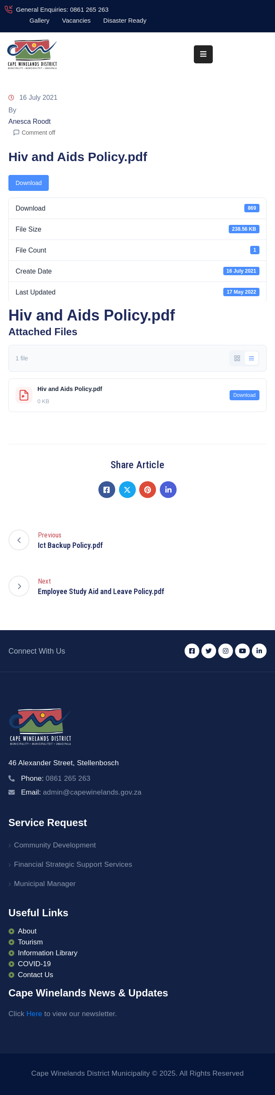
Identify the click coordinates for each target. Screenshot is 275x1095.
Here (34, 1014)
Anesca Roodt (29, 121)
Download (29, 183)
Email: (81, 792)
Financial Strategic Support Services (73, 864)
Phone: (55, 778)
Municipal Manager (45, 884)
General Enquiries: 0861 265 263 (62, 9)
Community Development (55, 845)
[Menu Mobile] (203, 54)
